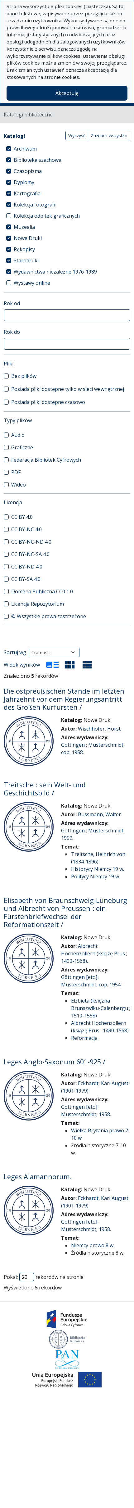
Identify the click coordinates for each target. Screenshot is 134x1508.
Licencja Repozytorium (37, 603)
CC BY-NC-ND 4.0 (31, 541)
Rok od (12, 303)
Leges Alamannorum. (38, 1176)
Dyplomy (24, 182)
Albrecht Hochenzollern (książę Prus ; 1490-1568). (94, 953)
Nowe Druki (28, 238)
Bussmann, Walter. (100, 814)
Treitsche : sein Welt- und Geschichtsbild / (45, 788)
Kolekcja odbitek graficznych (47, 215)
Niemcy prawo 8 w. (92, 1245)
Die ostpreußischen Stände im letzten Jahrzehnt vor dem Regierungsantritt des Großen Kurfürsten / (64, 699)
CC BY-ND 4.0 (26, 566)
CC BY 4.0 (22, 517)
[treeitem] (67, 148)
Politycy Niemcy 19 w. (95, 876)
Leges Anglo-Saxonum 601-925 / (54, 1061)
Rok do (12, 331)
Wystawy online (32, 282)
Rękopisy (24, 249)
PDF (16, 472)
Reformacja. (84, 1038)
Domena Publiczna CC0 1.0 (42, 591)
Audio (18, 435)
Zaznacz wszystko (109, 135)
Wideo (18, 484)
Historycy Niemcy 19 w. (97, 869)
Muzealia (24, 227)
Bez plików (23, 376)
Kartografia (27, 193)
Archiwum (25, 148)
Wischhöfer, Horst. (100, 728)
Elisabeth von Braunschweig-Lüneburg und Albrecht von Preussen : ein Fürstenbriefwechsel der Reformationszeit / (65, 912)
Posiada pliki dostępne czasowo (48, 402)
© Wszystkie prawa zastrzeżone (48, 616)
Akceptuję (67, 93)
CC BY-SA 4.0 (26, 579)
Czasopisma (28, 171)
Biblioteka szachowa (37, 159)
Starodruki (26, 260)
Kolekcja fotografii (35, 204)
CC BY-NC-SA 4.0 (30, 554)
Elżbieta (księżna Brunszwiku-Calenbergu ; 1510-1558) (100, 1008)
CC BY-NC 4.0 (26, 529)
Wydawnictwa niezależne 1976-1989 (55, 271)
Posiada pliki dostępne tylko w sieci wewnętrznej (67, 389)
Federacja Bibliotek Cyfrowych (46, 459)
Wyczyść (76, 135)
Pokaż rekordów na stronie (44, 1277)
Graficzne (22, 447)
